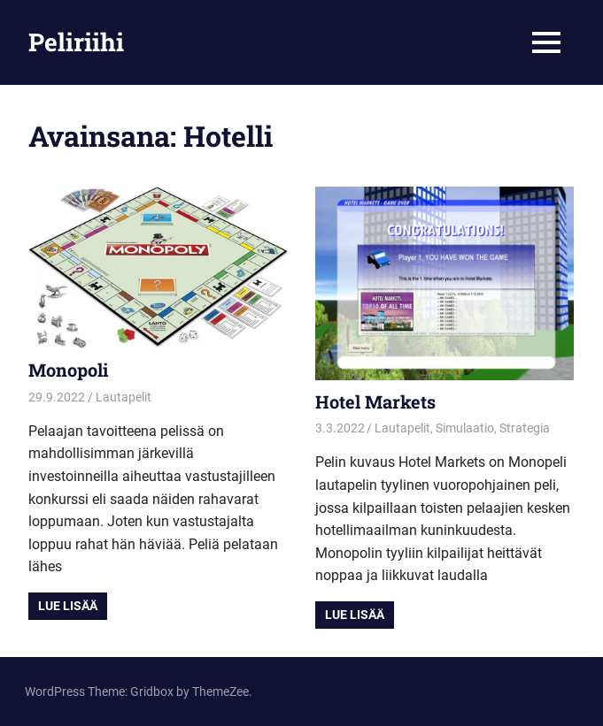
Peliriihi (76, 42)
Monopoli (68, 369)
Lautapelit (123, 397)
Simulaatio (465, 428)
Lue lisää (67, 606)
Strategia (524, 428)
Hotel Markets (375, 401)
